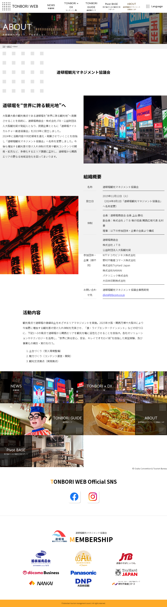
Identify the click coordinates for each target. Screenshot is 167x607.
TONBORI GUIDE (91, 6)
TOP (4, 46)
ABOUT (131, 6)
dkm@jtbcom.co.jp (114, 295)
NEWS (51, 7)
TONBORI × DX (71, 6)
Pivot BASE (111, 6)
